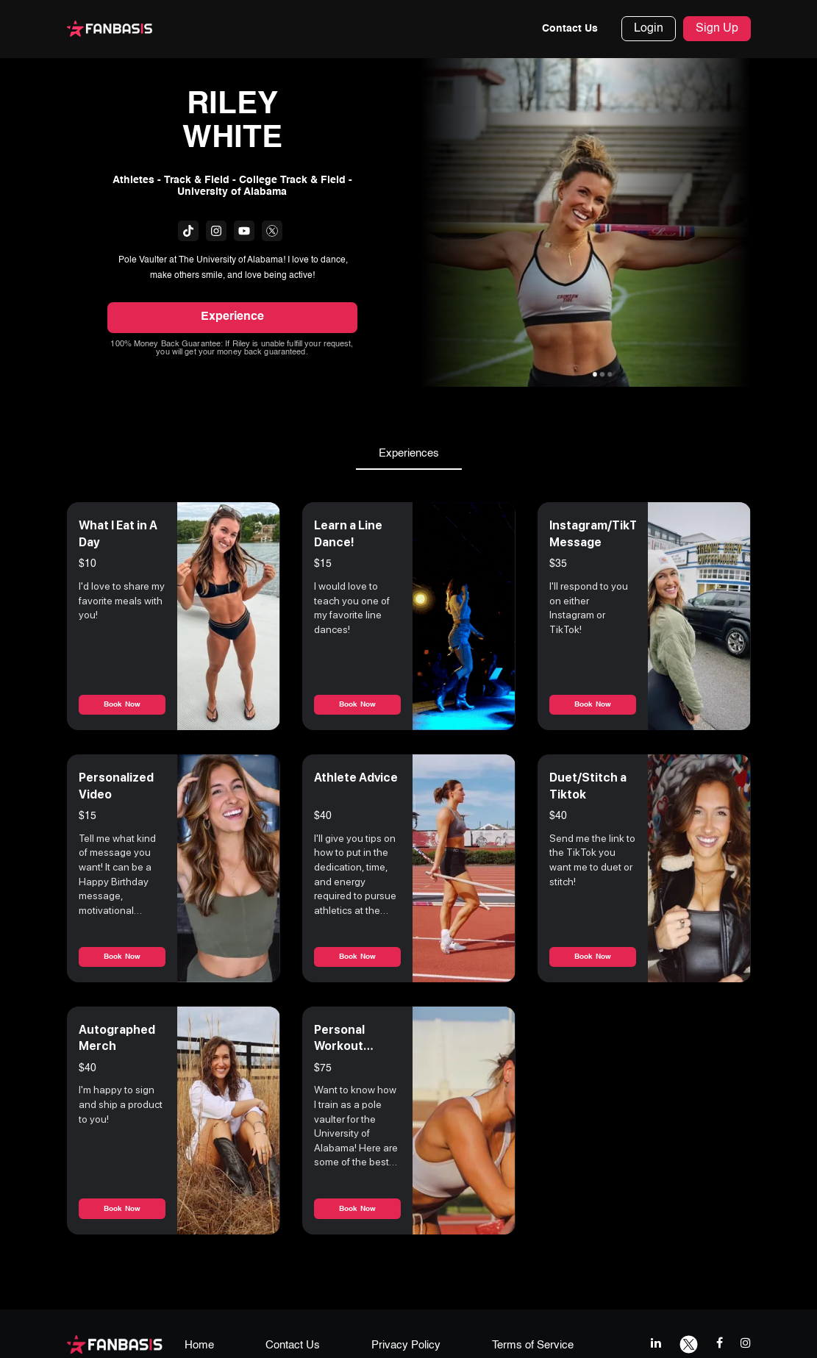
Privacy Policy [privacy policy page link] (405, 1345)
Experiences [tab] (409, 454)
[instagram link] (746, 1344)
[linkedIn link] (656, 1344)
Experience (232, 318)
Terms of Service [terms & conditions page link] (533, 1345)
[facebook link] (719, 1344)
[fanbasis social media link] (188, 231)
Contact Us (570, 29)
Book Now (122, 705)
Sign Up (717, 29)
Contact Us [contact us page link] (292, 1345)
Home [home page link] (199, 1345)
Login (648, 29)
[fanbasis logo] (115, 1344)
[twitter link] (689, 1344)
